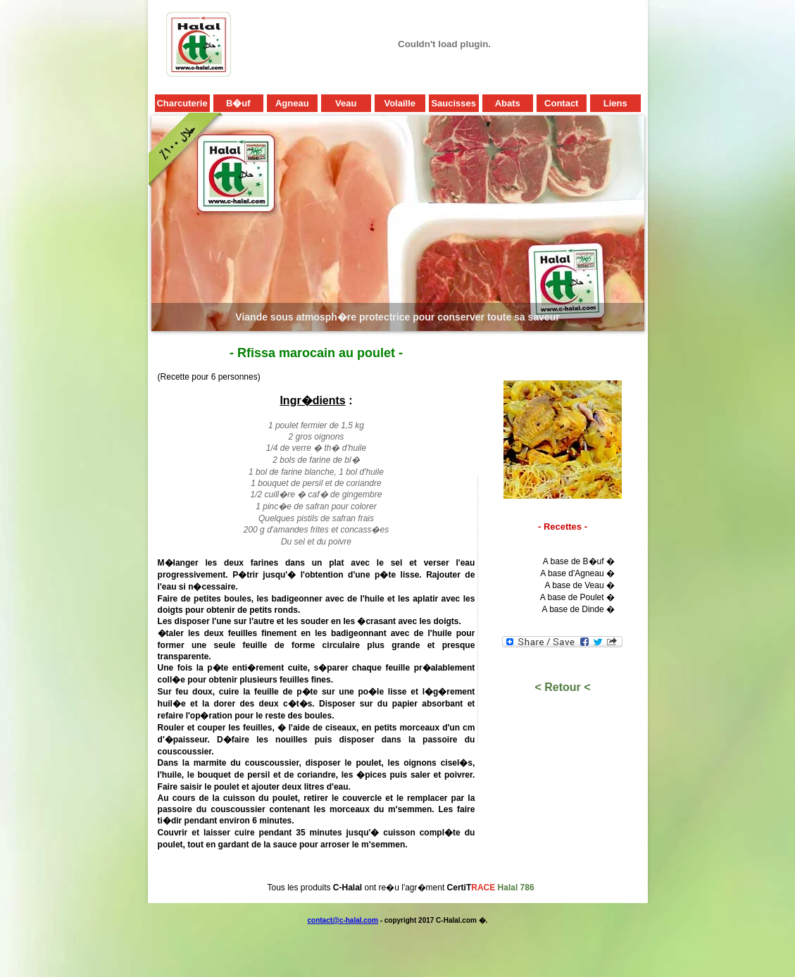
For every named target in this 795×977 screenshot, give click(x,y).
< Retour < (562, 687)
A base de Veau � (579, 585)
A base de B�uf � (579, 561)
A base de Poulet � (577, 597)
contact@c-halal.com (343, 920)
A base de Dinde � (578, 609)
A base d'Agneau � (577, 573)
